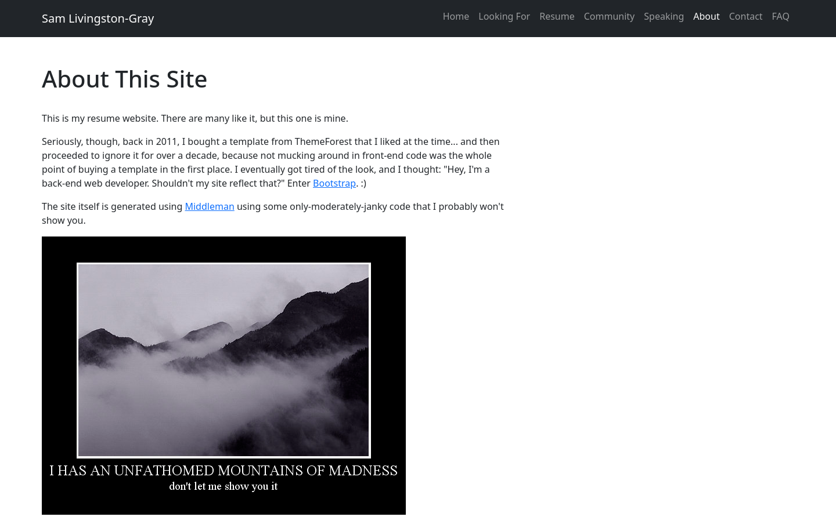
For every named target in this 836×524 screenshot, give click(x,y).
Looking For (504, 16)
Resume (557, 16)
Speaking (664, 16)
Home (456, 16)
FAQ (781, 16)
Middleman (209, 206)
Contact (746, 16)
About (706, 16)
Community (609, 16)
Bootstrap (334, 183)
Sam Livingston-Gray (98, 18)
